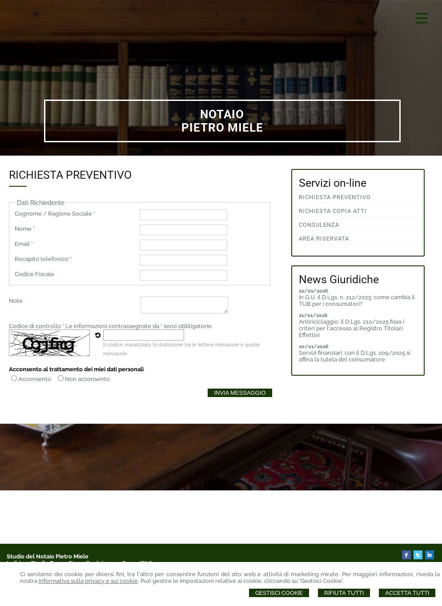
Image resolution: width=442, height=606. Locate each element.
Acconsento (34, 379)
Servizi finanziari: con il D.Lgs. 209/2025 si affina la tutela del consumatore (354, 356)
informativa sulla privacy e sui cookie (88, 581)
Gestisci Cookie (279, 593)
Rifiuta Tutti (344, 593)
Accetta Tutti (407, 593)
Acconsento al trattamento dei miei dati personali (76, 369)
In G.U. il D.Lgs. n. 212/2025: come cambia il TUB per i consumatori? (357, 300)
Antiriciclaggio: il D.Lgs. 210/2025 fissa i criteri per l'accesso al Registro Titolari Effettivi (351, 328)
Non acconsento (87, 379)
